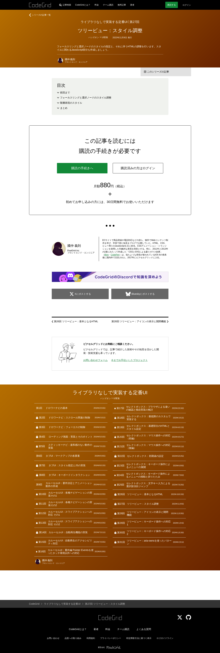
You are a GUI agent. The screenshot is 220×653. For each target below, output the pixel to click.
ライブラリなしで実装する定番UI (104, 21)
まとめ (63, 108)
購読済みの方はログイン (138, 168)
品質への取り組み (73, 638)
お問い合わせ (53, 638)
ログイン (187, 5)
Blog (107, 255)
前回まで (65, 92)
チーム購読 (108, 5)
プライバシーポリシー (110, 638)
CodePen (115, 255)
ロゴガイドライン (165, 638)
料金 (97, 5)
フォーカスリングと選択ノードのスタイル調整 (85, 97)
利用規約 (91, 638)
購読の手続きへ (82, 168)
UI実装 (105, 37)
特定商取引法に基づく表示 (138, 638)
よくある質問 (143, 629)
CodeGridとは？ (82, 5)
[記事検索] (65, 5)
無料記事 (122, 5)
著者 (132, 5)
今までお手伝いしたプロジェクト (129, 360)
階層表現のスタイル (71, 102)
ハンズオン (93, 37)
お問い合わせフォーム (95, 360)
